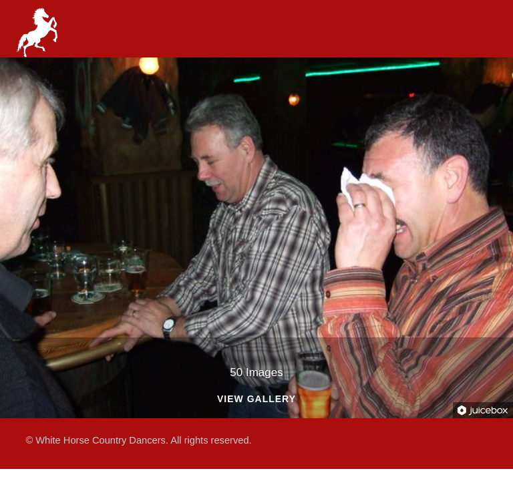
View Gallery (256, 399)
